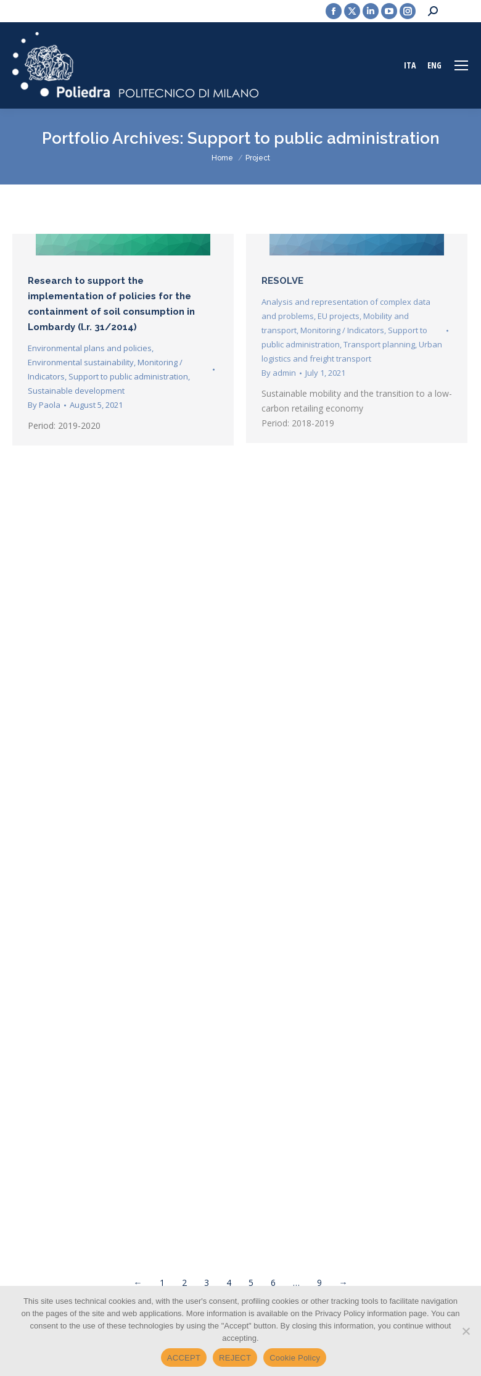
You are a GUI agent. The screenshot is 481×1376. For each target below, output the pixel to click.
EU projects (339, 315)
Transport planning (379, 344)
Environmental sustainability (81, 362)
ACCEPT (183, 1357)
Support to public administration (128, 376)
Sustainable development (76, 390)
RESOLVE (282, 280)
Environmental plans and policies (90, 348)
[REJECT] (465, 1331)
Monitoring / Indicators (342, 330)
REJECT (235, 1357)
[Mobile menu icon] (461, 65)
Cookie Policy (294, 1357)
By (44, 404)
